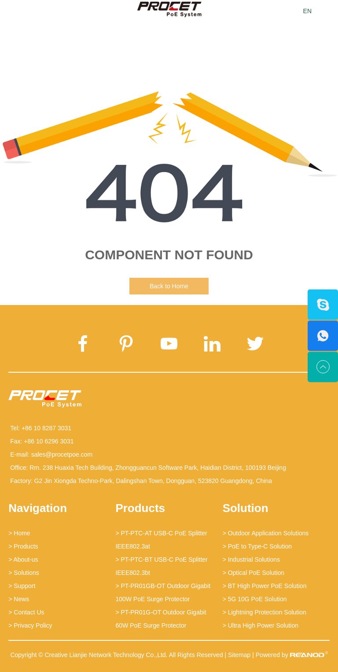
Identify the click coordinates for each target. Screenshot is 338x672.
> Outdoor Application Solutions (266, 533)
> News (18, 599)
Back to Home (169, 286)
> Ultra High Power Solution (260, 625)
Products (140, 508)
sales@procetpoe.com (62, 454)
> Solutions (23, 572)
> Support (21, 585)
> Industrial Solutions (251, 559)
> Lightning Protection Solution (264, 612)
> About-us (23, 559)
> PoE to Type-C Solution (257, 546)
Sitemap (239, 654)
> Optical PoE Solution (253, 572)
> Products (23, 546)
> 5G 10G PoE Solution (255, 599)
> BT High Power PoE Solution (265, 585)
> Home (19, 533)
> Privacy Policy (30, 625)
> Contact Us (26, 612)
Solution (245, 508)
